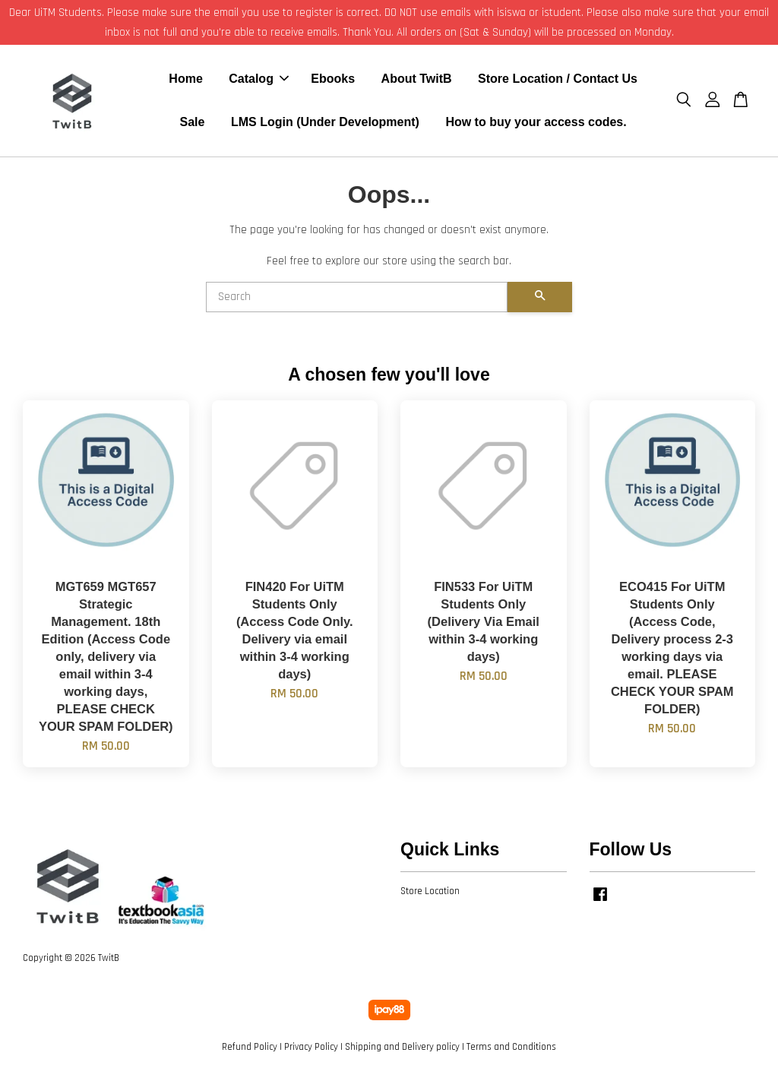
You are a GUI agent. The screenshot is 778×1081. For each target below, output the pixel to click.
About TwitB (416, 80)
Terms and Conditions (511, 1049)
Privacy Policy (311, 1049)
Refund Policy (249, 1049)
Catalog (259, 80)
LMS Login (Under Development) (325, 123)
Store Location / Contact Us (557, 80)
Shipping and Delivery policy (402, 1049)
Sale (192, 123)
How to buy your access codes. (535, 123)
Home (185, 80)
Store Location (430, 893)
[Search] (357, 299)
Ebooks (333, 80)
